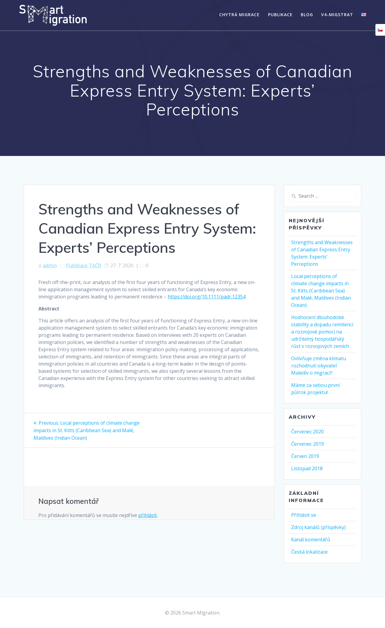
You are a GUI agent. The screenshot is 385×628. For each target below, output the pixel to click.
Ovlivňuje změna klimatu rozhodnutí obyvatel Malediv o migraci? (318, 365)
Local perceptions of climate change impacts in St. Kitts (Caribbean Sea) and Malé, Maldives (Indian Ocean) (321, 290)
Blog (307, 14)
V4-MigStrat (337, 14)
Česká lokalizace (309, 552)
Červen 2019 (305, 456)
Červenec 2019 (307, 444)
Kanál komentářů (310, 539)
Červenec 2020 (307, 431)
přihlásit (147, 514)
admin (50, 265)
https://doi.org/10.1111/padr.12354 (207, 296)
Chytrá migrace (239, 14)
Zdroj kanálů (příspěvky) (318, 527)
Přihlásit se (303, 515)
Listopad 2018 (307, 468)
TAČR (95, 265)
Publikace (280, 14)
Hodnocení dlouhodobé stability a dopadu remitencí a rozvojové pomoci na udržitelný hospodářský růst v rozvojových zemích (322, 331)
